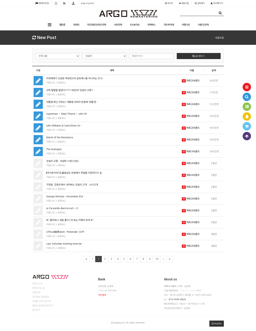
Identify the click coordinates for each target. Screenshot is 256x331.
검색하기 (198, 56)
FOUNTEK (134, 25)
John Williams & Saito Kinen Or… (64, 125)
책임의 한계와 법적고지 (42, 306)
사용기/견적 (203, 25)
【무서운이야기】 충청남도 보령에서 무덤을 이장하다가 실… (75, 173)
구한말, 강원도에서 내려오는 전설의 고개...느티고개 (72, 185)
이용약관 (36, 292)
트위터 (76, 25)
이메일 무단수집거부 (41, 301)
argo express (87, 3)
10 (156, 259)
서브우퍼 (118, 25)
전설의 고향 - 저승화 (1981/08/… (63, 161)
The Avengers (54, 149)
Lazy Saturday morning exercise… (65, 244)
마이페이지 (217, 3)
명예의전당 (42, 3)
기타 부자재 (168, 25)
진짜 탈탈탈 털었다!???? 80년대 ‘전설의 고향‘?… (70, 90)
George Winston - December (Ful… (65, 196)
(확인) (199, 291)
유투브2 (62, 83)
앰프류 (62, 25)
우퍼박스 (151, 25)
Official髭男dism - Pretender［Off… (66, 232)
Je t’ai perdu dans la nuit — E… (63, 208)
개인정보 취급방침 (40, 297)
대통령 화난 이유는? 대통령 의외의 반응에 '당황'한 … (72, 102)
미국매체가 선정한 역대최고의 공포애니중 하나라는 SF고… (75, 78)
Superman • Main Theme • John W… (67, 114)
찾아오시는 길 (38, 288)
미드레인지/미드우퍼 (96, 25)
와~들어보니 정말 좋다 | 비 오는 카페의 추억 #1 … (71, 220)
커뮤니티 (186, 25)
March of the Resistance (59, 137)
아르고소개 (37, 284)
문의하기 (36, 310)
